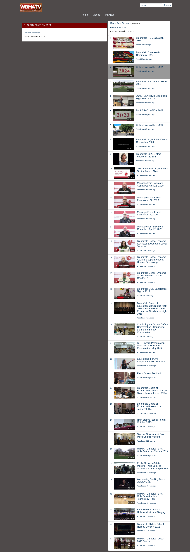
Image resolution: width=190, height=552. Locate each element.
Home (85, 14)
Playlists (109, 14)
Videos (96, 14)
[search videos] (151, 5)
